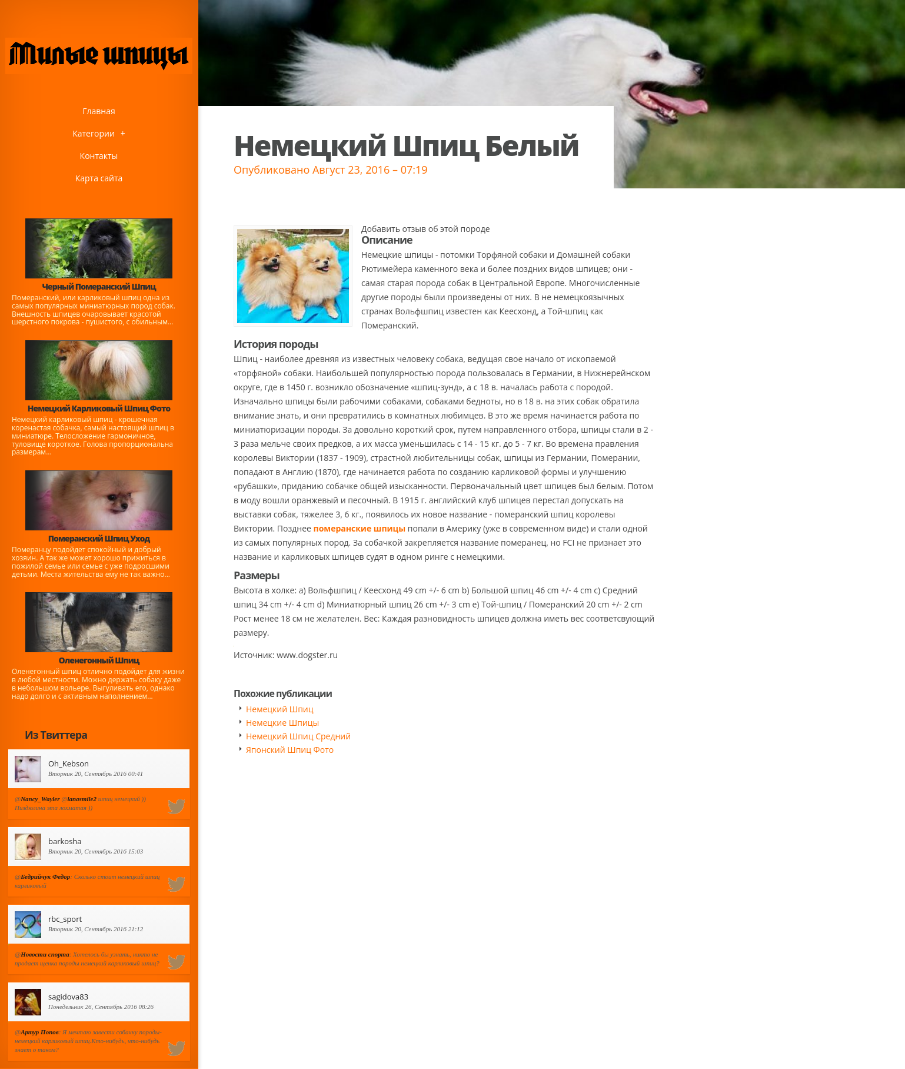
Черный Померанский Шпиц (98, 286)
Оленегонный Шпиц (99, 660)
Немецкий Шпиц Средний (298, 736)
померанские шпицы (360, 528)
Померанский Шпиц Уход (98, 538)
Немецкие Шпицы (282, 722)
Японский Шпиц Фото (290, 749)
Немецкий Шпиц (280, 709)
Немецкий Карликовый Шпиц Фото (99, 408)
